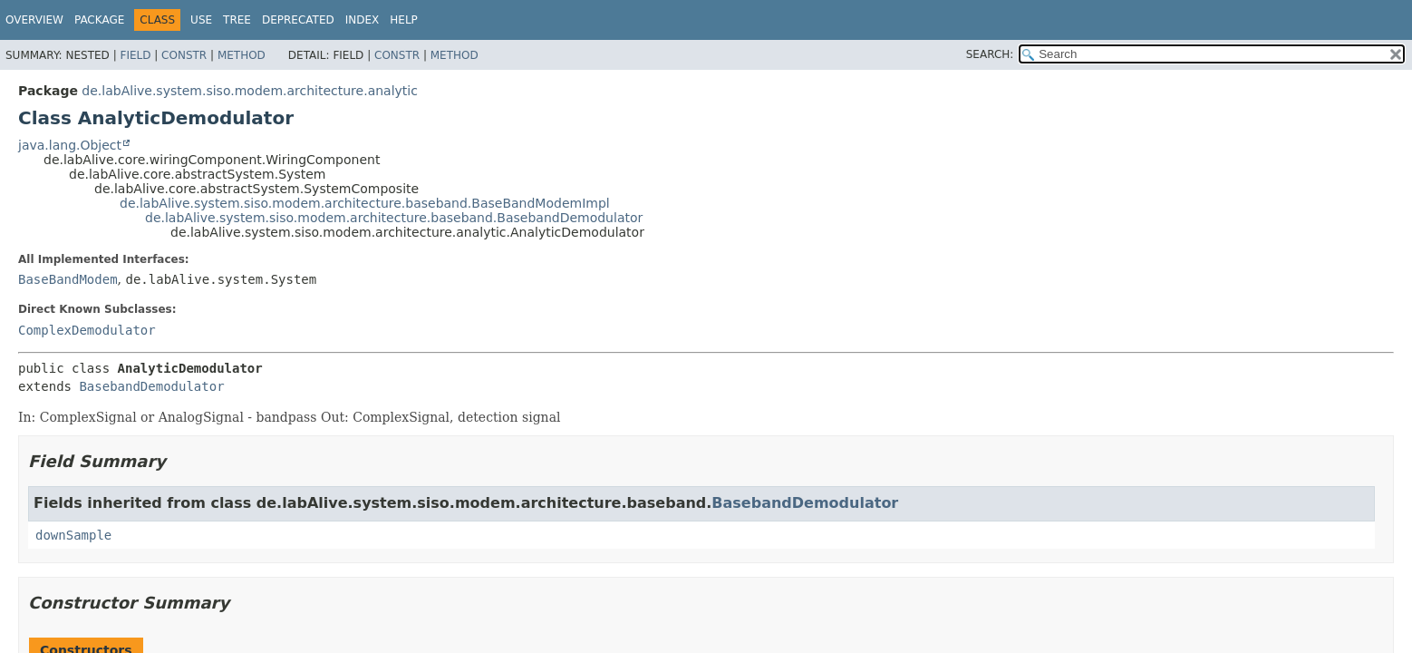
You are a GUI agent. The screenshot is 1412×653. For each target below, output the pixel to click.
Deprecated (298, 20)
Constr (184, 55)
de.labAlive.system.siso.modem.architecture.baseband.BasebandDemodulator (394, 217)
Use (201, 20)
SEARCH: (990, 54)
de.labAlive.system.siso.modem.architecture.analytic (250, 90)
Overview (34, 20)
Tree (237, 20)
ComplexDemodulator (87, 330)
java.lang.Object (69, 145)
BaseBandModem (68, 279)
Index (362, 20)
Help (404, 20)
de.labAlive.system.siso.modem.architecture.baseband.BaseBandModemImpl (365, 203)
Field (135, 55)
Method (242, 55)
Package (99, 20)
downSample (73, 535)
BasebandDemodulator (151, 386)
